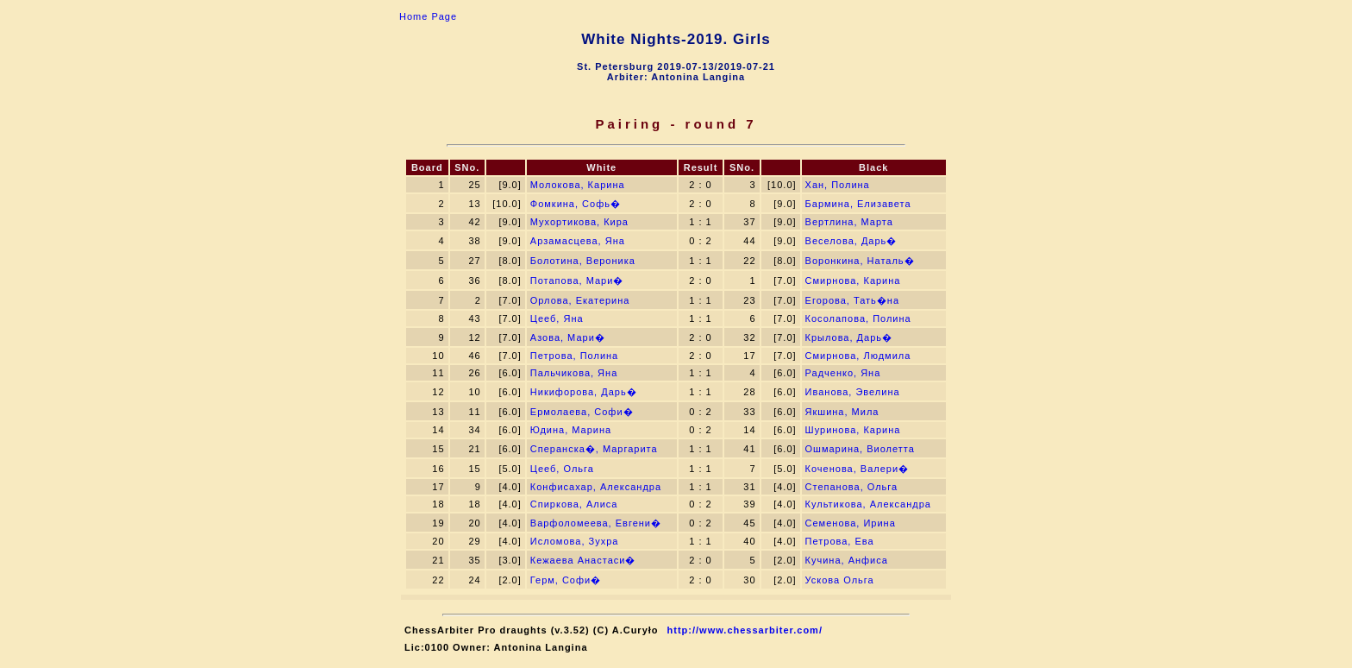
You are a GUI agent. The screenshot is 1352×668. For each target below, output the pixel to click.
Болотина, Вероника (582, 260)
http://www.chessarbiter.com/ (745, 630)
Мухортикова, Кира (579, 222)
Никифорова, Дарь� (583, 392)
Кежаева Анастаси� (583, 560)
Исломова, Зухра (574, 541)
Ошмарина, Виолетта (860, 449)
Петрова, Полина (574, 355)
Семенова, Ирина (850, 523)
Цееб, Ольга (562, 468)
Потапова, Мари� (577, 280)
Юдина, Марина (570, 430)
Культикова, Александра (868, 504)
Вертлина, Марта (849, 222)
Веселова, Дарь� (851, 241)
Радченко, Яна (843, 373)
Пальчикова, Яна (573, 373)
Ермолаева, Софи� (582, 411)
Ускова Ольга (839, 580)
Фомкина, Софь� (575, 204)
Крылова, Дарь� (848, 337)
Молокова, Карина (577, 185)
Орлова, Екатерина (580, 300)
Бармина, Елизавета (858, 204)
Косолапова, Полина (858, 318)
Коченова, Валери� (857, 468)
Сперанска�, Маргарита (594, 449)
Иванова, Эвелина (852, 392)
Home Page (428, 16)
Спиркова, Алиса (574, 504)
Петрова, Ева (839, 541)
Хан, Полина (837, 185)
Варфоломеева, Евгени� (595, 523)
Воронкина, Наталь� (860, 260)
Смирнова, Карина (853, 280)
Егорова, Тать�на (852, 300)
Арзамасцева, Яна (577, 241)
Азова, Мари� (567, 337)
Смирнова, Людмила (858, 355)
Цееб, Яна (557, 318)
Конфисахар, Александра (595, 487)
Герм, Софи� (565, 580)
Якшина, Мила (842, 411)
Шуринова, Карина (853, 430)
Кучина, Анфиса (846, 560)
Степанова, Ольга (851, 487)
